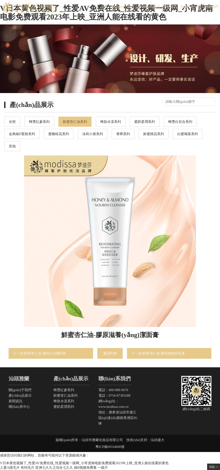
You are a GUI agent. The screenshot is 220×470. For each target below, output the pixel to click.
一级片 (103, 467)
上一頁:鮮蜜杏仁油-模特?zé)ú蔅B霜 (39, 353)
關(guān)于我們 (122, 6)
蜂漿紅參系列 (63, 390)
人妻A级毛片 (10, 467)
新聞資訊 (15, 401)
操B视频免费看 (85, 467)
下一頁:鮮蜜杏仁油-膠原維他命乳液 (158, 353)
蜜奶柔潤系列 (63, 406)
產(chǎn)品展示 (148, 6)
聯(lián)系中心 (19, 406)
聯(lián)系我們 (207, 6)
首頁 (104, 6)
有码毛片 (27, 467)
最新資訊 (170, 6)
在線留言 (187, 6)
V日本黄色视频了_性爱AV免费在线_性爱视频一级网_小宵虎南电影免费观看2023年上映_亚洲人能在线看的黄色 (84, 463)
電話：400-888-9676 (113, 390)
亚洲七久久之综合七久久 (54, 467)
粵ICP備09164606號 (110, 447)
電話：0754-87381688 (114, 395)
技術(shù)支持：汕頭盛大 (145, 440)
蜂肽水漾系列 (63, 401)
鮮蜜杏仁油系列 (65, 395)
